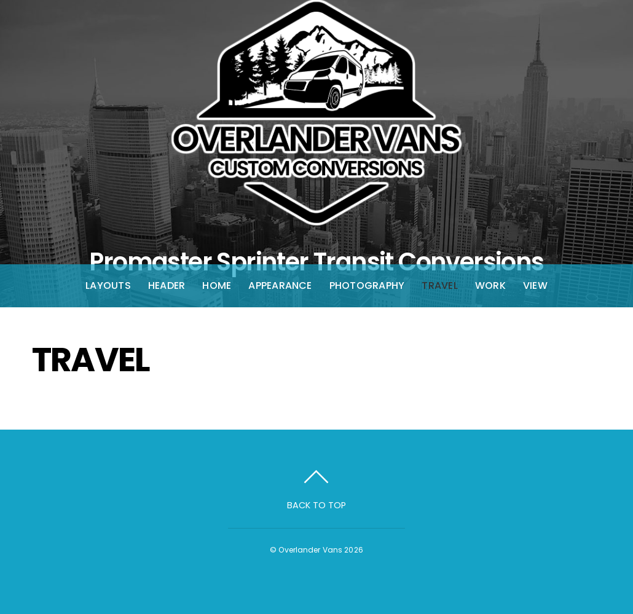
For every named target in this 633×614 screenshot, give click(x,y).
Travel (439, 285)
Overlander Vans (310, 550)
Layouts (108, 285)
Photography (367, 285)
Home (216, 285)
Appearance (280, 285)
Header (166, 285)
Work (490, 285)
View (535, 285)
